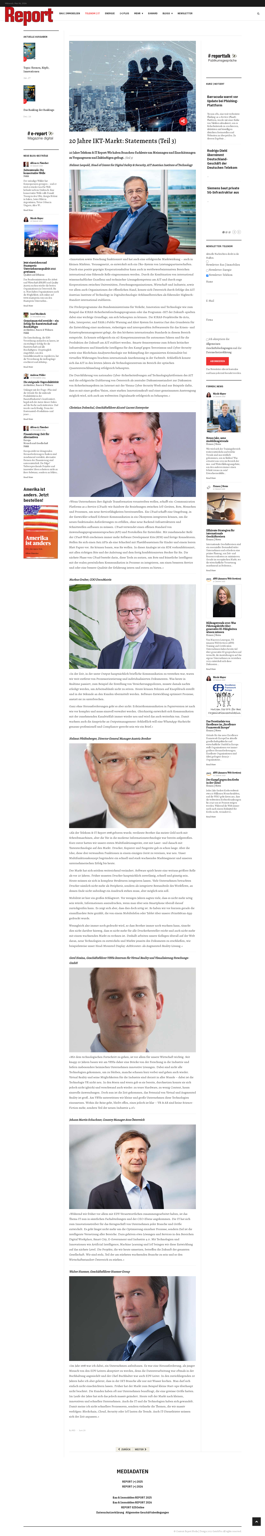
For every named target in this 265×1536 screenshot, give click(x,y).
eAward (153, 13)
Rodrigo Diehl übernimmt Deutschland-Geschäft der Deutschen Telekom (222, 159)
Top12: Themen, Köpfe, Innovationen (36, 69)
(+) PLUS (124, 13)
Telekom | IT (92, 13)
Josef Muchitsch (38, 314)
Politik (26, 176)
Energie (110, 13)
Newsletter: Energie (220, 270)
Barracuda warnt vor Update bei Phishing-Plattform (222, 100)
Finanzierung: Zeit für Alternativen (36, 435)
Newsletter (185, 13)
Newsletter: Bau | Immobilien (223, 265)
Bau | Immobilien (69, 13)
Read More (28, 210)
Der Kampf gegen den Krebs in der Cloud (222, 781)
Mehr (137, 13)
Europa (27, 440)
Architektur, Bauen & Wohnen (38, 330)
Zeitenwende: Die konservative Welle (34, 171)
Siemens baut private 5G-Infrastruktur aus (223, 190)
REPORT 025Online (132, 1507)
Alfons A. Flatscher (39, 163)
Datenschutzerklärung (219, 352)
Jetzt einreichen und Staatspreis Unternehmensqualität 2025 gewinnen (39, 267)
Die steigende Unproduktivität (41, 382)
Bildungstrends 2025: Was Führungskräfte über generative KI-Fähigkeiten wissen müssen (221, 627)
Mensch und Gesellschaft (35, 443)
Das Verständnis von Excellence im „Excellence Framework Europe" (221, 724)
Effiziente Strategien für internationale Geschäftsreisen (220, 533)
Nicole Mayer (36, 218)
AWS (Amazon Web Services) (227, 578)
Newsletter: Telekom (221, 275)
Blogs (166, 13)
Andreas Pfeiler (37, 375)
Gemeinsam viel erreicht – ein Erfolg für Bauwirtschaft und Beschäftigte (40, 324)
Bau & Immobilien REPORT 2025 (132, 1497)
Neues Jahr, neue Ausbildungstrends (217, 439)
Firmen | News (213, 444)
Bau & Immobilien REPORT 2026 (132, 1502)
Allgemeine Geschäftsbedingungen (147, 1512)
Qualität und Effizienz (33, 274)
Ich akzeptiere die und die (224, 345)
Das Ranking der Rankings (38, 110)
